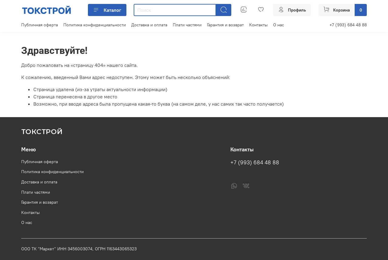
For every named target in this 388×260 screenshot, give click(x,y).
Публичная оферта (39, 25)
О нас (278, 25)
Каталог (107, 10)
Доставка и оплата (149, 25)
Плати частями (187, 25)
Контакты (258, 25)
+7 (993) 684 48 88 (348, 25)
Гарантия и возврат (225, 25)
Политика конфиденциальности (94, 25)
